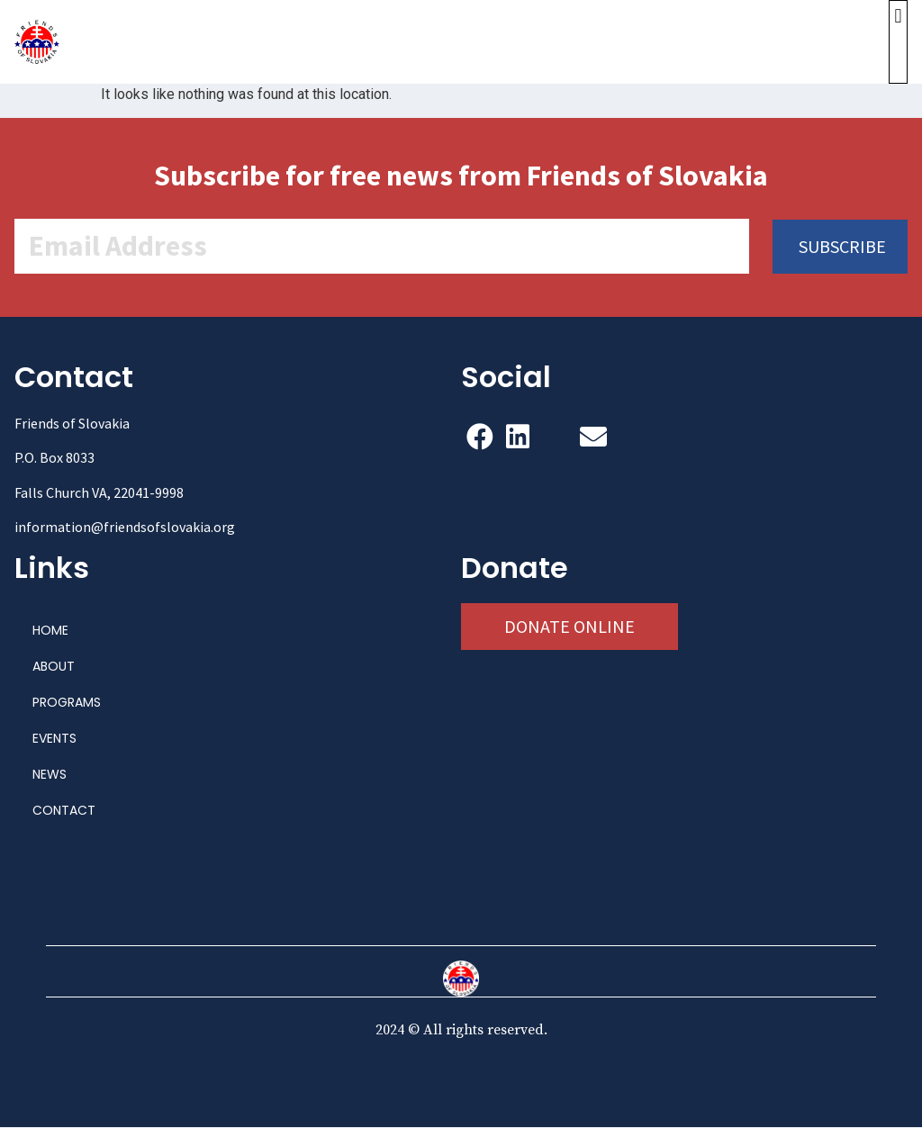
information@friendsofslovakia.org (124, 528)
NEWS (49, 775)
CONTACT (63, 811)
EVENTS (54, 739)
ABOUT (53, 667)
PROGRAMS (66, 703)
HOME (50, 631)
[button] (898, 42)
